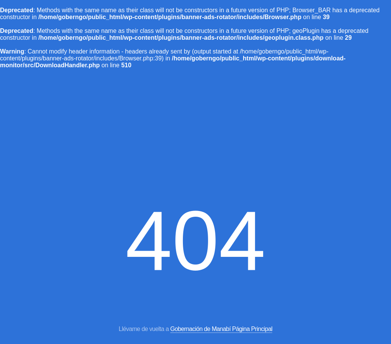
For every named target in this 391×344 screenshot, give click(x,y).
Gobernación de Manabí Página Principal (221, 329)
